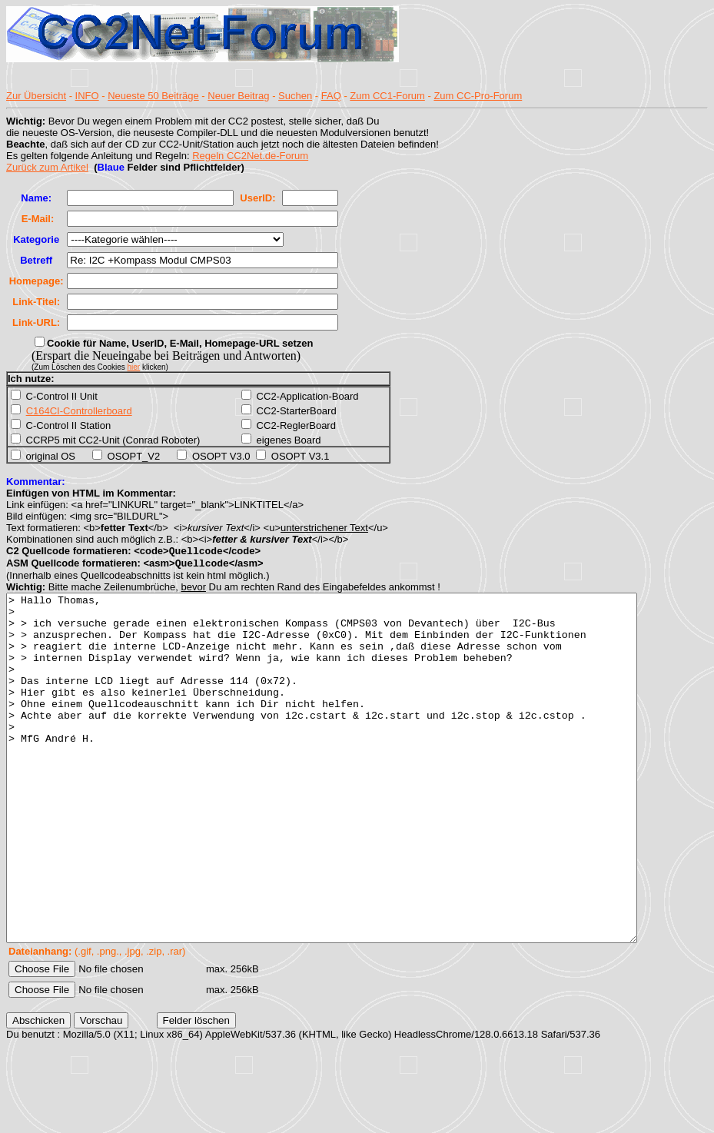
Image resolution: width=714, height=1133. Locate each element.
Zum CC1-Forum (387, 95)
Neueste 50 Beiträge (153, 95)
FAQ (331, 95)
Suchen (295, 95)
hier (134, 367)
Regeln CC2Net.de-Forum (250, 155)
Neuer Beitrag (238, 95)
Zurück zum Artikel (47, 167)
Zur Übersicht (36, 95)
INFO (87, 95)
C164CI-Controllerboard (79, 411)
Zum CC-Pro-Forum (477, 95)
